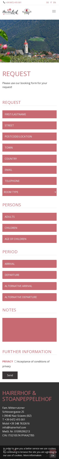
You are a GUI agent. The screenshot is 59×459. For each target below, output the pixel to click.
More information (32, 455)
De (47, 2)
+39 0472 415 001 (13, 2)
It (51, 2)
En (54, 2)
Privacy (7, 361)
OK (52, 455)
